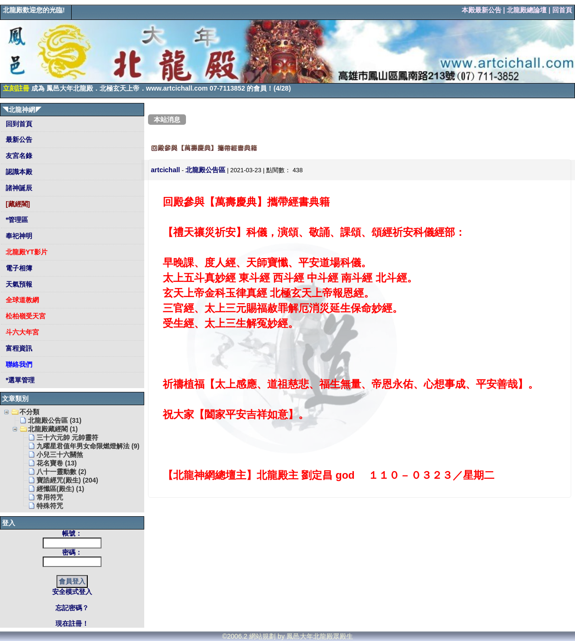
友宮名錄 (18, 155)
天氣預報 (18, 284)
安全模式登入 (72, 591)
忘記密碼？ (72, 608)
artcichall (165, 170)
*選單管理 (19, 380)
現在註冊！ (72, 623)
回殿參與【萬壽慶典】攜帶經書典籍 (204, 148)
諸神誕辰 (18, 188)
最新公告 (18, 139)
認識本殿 (18, 172)
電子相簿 (18, 268)
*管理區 (16, 219)
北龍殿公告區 (205, 170)
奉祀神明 (18, 236)
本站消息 (167, 119)
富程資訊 (18, 348)
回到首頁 (18, 124)
